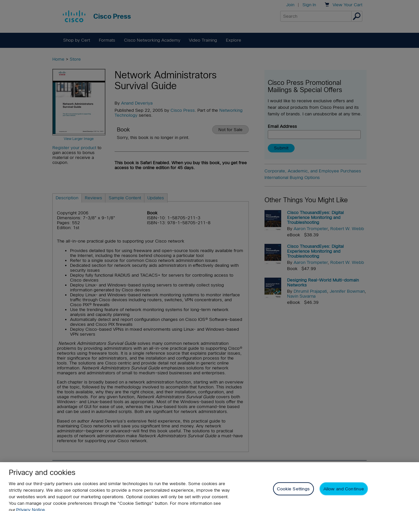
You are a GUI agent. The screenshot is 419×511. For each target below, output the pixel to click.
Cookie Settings (293, 492)
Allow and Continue (343, 492)
